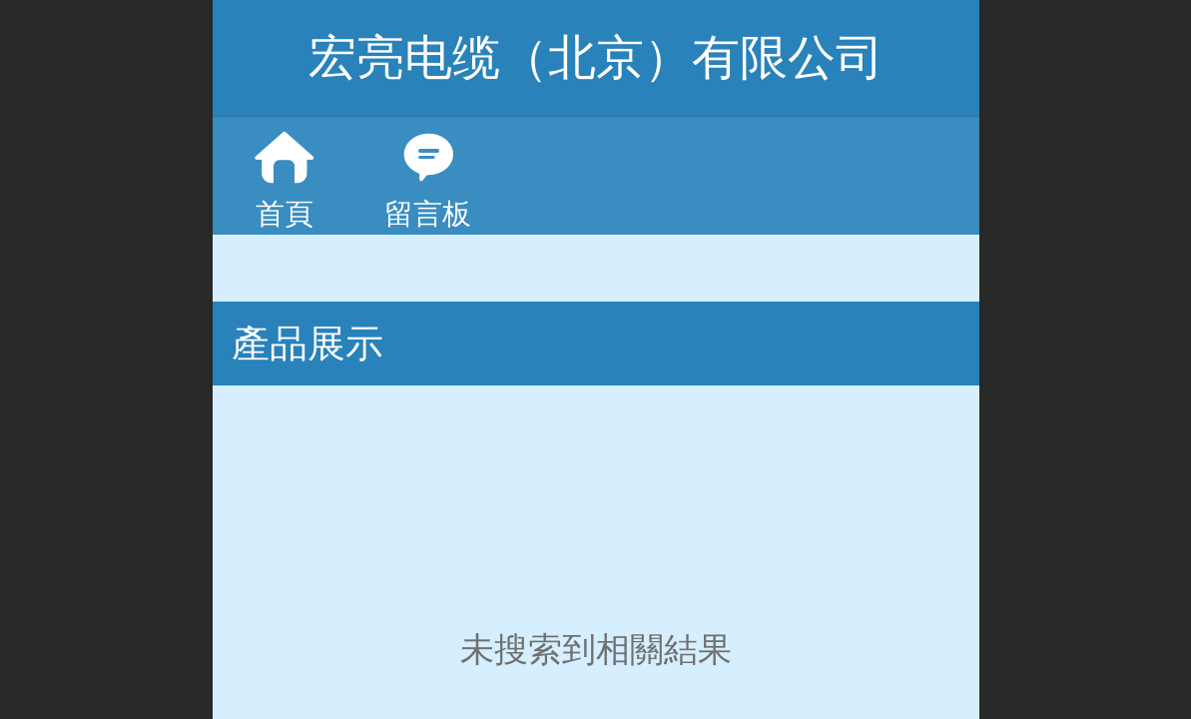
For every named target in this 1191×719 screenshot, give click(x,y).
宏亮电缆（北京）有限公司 (596, 57)
